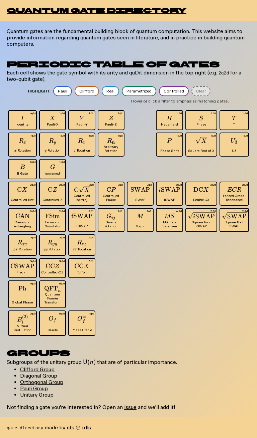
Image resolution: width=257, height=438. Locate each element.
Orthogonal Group (41, 382)
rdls (86, 427)
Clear (201, 91)
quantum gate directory (96, 11)
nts (70, 427)
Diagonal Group (38, 376)
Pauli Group (34, 388)
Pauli (62, 91)
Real (110, 91)
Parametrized (139, 91)
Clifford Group (37, 369)
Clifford (86, 91)
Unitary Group (37, 395)
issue (130, 407)
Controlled (174, 91)
